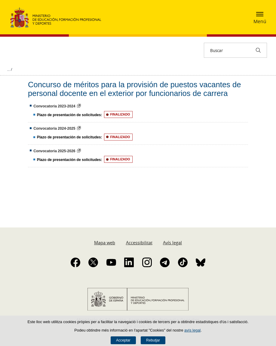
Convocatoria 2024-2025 (54, 128)
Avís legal (172, 242)
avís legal (192, 330)
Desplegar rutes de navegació (9, 69)
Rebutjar (153, 340)
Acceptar (123, 340)
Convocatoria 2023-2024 (54, 106)
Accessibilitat (139, 242)
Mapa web (104, 242)
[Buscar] (258, 50)
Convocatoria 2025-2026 (54, 151)
